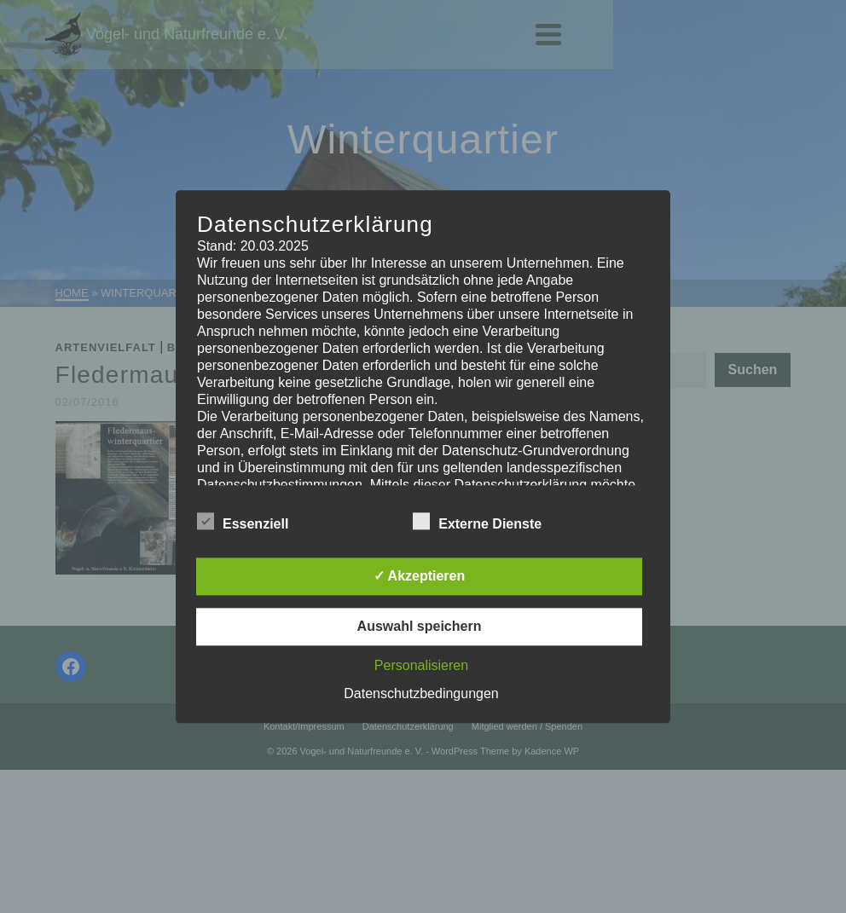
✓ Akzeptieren (420, 576)
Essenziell (242, 521)
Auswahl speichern (419, 626)
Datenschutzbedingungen (421, 693)
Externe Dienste (477, 521)
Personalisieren (421, 665)
